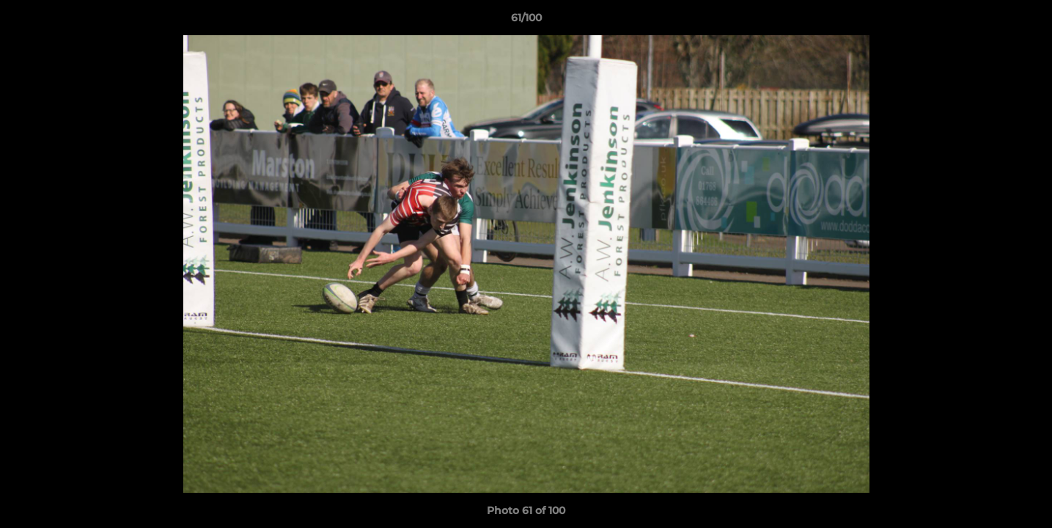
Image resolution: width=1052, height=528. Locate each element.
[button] (1025, 21)
